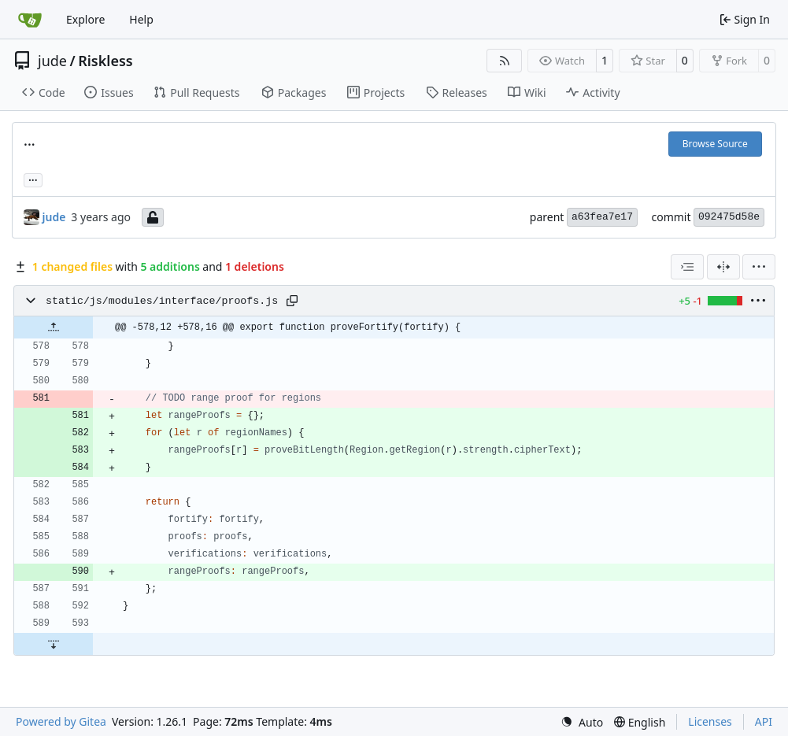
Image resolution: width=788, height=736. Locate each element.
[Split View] (723, 266)
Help (141, 19)
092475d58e (729, 217)
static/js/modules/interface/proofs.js (162, 301)
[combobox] (687, 266)
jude (52, 60)
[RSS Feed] (504, 60)
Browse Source (715, 143)
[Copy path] (292, 301)
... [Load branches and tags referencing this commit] (33, 178)
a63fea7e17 (602, 217)
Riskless (105, 60)
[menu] (758, 266)
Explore (85, 19)
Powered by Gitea (61, 721)
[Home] (30, 20)
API (763, 721)
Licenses (710, 721)
